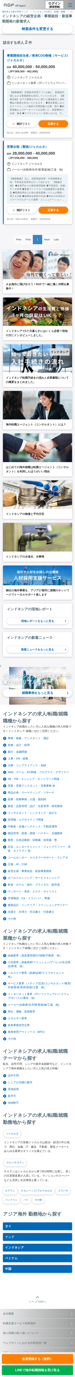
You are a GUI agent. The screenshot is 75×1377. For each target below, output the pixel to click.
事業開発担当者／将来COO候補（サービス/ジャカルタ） (37, 58)
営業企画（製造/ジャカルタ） (27, 146)
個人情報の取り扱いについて (38, 1333)
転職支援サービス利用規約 (38, 1323)
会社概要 (38, 1313)
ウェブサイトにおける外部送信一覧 (38, 1342)
